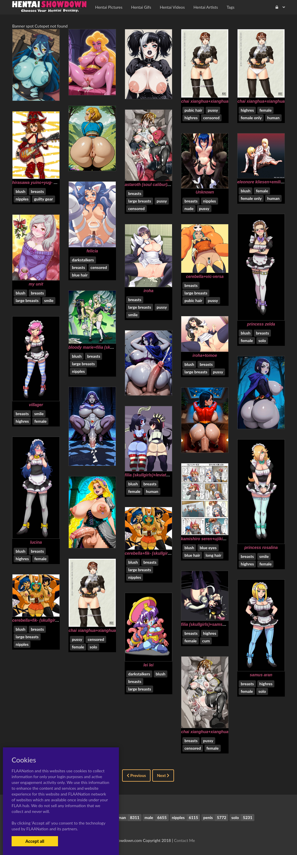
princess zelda (261, 324)
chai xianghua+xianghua (205, 101)
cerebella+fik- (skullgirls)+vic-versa (158, 553)
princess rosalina (261, 547)
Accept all (34, 841)
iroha (148, 290)
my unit (36, 284)
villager (36, 404)
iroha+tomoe (205, 355)
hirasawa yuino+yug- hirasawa (41, 182)
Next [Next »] (163, 775)
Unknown (205, 192)
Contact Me (184, 840)
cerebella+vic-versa (205, 276)
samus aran (261, 675)
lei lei (148, 665)
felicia (92, 251)
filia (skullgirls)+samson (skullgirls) (215, 624)
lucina (36, 542)
